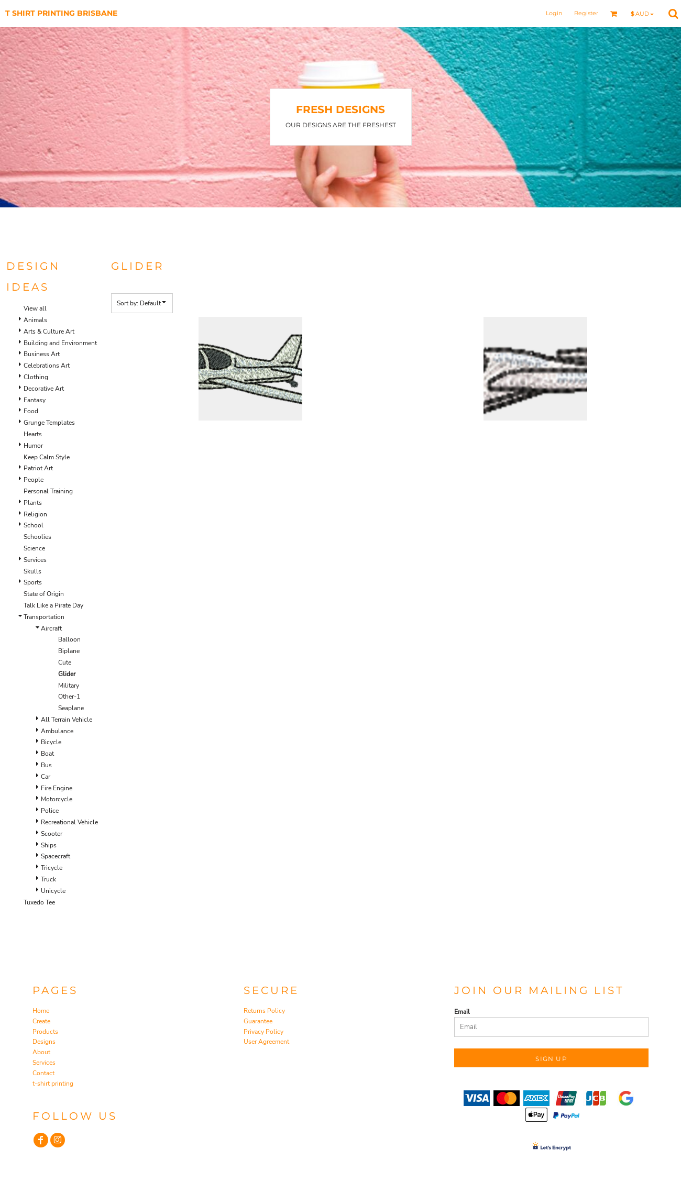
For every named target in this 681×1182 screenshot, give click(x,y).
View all (35, 308)
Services (35, 560)
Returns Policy (264, 1011)
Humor (33, 445)
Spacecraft (55, 856)
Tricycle (51, 868)
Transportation (44, 617)
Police (50, 811)
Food (31, 411)
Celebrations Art (47, 365)
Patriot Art (38, 468)
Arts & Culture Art (49, 331)
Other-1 (69, 696)
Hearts (33, 434)
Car (45, 776)
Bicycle (51, 742)
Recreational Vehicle (69, 822)
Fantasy (35, 400)
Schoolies (37, 537)
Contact (43, 1073)
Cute (64, 662)
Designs (44, 1041)
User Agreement (266, 1041)
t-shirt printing (52, 1083)
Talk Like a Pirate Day (53, 605)
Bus (46, 765)
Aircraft (51, 628)
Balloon (69, 639)
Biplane (69, 651)
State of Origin (44, 594)
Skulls (32, 571)
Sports (33, 582)
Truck (48, 879)
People (33, 480)
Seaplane (71, 708)
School (33, 525)
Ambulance (57, 731)
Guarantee (258, 1021)
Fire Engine (56, 788)
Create (41, 1021)
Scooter (51, 834)
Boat (47, 753)
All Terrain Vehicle (66, 719)
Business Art (42, 354)
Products (45, 1032)
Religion (35, 514)
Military (68, 685)
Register (586, 13)
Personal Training (48, 491)
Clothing (36, 377)
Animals (35, 320)
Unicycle (53, 891)
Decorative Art (44, 388)
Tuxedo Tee (39, 902)
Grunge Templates (49, 422)
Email (462, 1012)
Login (554, 13)
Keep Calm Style (47, 457)
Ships (49, 845)
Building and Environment (60, 343)
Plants (33, 503)
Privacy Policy (263, 1032)
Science (34, 548)
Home (40, 1011)
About (41, 1052)
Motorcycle (56, 799)
